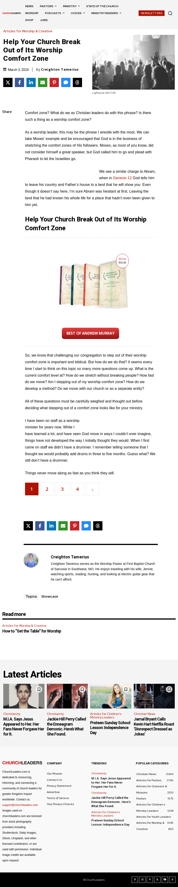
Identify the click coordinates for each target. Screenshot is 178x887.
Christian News (144, 714)
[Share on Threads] (77, 82)
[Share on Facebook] (19, 82)
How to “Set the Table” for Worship (31, 631)
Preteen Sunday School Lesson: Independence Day (110, 727)
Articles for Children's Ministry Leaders (105, 716)
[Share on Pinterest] (54, 82)
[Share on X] (8, 82)
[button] (170, 13)
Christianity (11, 714)
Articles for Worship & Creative (29, 31)
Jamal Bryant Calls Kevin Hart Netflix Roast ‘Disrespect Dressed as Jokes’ (154, 726)
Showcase (49, 596)
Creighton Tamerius (60, 69)
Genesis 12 (122, 178)
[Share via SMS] (65, 82)
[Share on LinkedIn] (31, 82)
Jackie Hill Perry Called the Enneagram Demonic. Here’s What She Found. (66, 726)
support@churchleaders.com (20, 805)
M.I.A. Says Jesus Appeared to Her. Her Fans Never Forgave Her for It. (23, 726)
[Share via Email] (42, 82)
